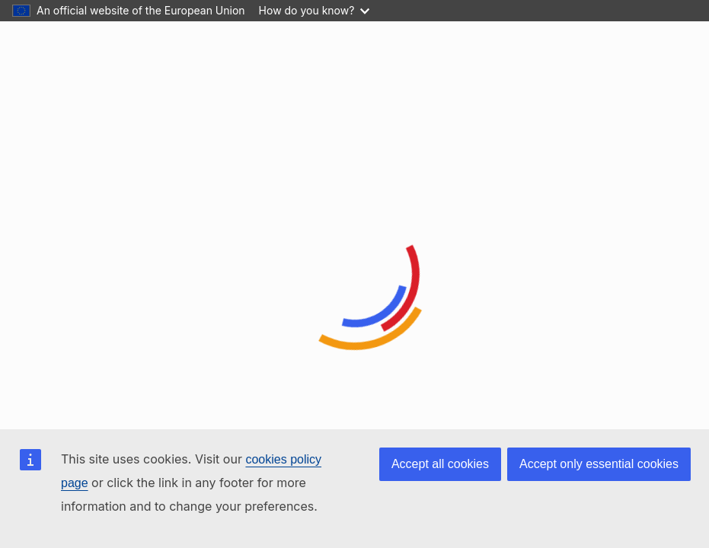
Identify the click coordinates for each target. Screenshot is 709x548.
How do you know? (314, 10)
